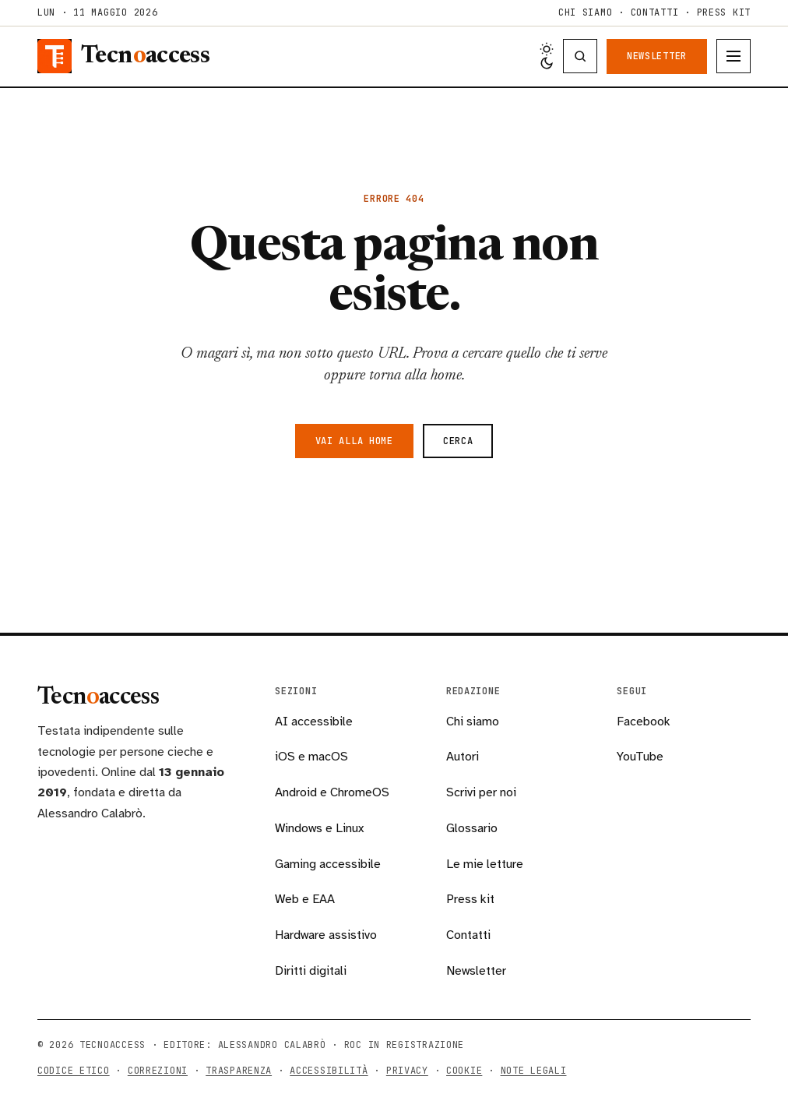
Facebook (643, 721)
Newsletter (657, 56)
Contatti (655, 12)
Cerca (458, 441)
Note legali (534, 1070)
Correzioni (158, 1070)
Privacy (407, 1070)
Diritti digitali (311, 971)
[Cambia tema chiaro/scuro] (547, 56)
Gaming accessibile (328, 864)
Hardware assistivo (326, 935)
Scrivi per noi (481, 792)
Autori (462, 756)
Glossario (472, 828)
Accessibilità (329, 1070)
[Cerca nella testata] (580, 56)
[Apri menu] (733, 56)
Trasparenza (239, 1070)
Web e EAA (305, 899)
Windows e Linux (319, 828)
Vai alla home (354, 441)
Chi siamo (585, 12)
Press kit (724, 12)
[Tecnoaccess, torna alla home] (123, 56)
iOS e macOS (311, 756)
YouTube (640, 756)
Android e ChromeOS (332, 792)
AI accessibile (314, 721)
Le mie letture (484, 864)
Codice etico (73, 1070)
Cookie (464, 1070)
